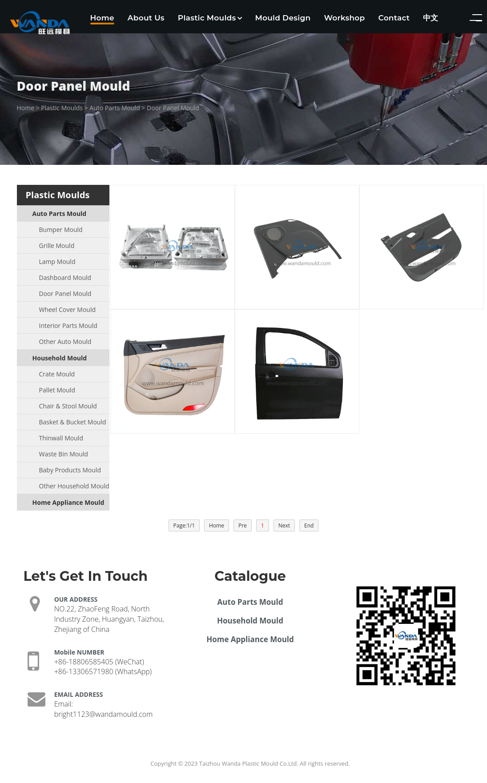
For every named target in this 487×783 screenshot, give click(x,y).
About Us (146, 17)
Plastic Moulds (210, 17)
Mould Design (283, 17)
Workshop (344, 17)
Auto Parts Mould (114, 108)
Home (102, 17)
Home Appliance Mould (250, 639)
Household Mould (250, 620)
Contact (394, 17)
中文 (431, 17)
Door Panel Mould (173, 108)
